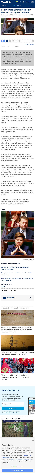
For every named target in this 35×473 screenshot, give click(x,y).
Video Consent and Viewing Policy (21, 459)
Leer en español (29, 44)
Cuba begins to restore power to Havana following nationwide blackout (17, 353)
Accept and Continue (17, 470)
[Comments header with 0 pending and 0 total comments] (17, 298)
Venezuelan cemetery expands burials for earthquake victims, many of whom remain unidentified (16, 329)
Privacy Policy (6, 457)
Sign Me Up (12, 408)
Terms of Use (8, 412)
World (3, 286)
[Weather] (18, 2)
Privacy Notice (16, 412)
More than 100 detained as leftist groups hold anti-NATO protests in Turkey (15, 377)
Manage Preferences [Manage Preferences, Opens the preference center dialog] (17, 466)
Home (19, 6)
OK (33, 440)
